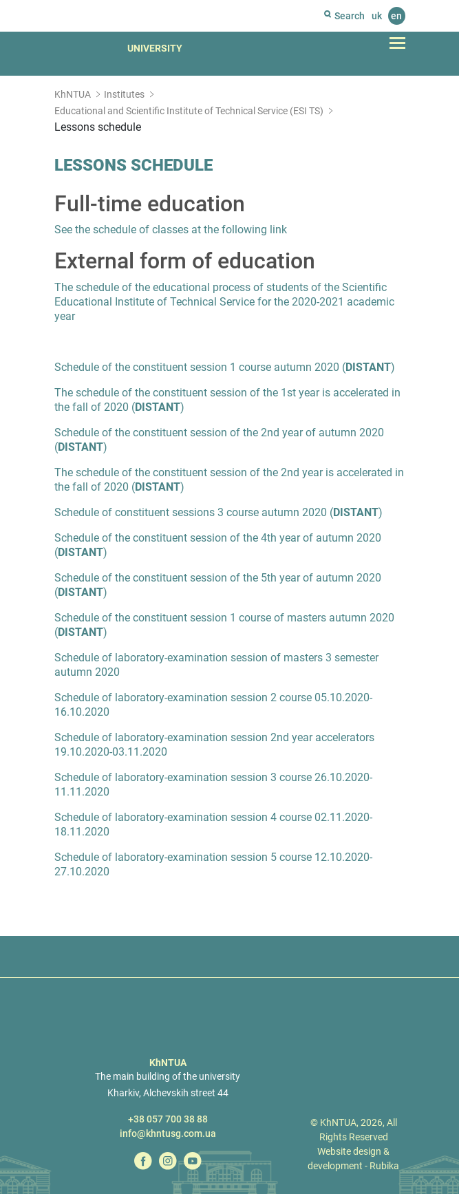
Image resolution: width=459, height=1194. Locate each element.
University (154, 48)
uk (377, 15)
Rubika (384, 1165)
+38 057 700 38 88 (168, 1118)
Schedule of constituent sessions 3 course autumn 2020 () (218, 512)
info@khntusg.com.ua (168, 1133)
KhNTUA (72, 94)
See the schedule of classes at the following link (170, 229)
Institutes (124, 94)
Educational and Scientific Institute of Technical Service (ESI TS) (188, 110)
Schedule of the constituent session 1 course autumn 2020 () (224, 367)
